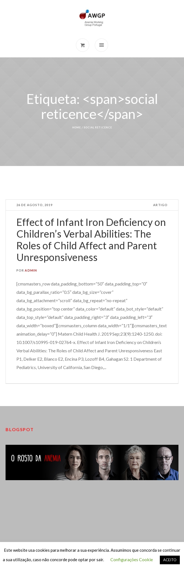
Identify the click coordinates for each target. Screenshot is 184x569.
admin (31, 270)
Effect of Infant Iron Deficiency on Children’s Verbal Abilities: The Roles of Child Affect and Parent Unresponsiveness (91, 239)
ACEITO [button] (169, 560)
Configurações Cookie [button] (131, 559)
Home (76, 127)
